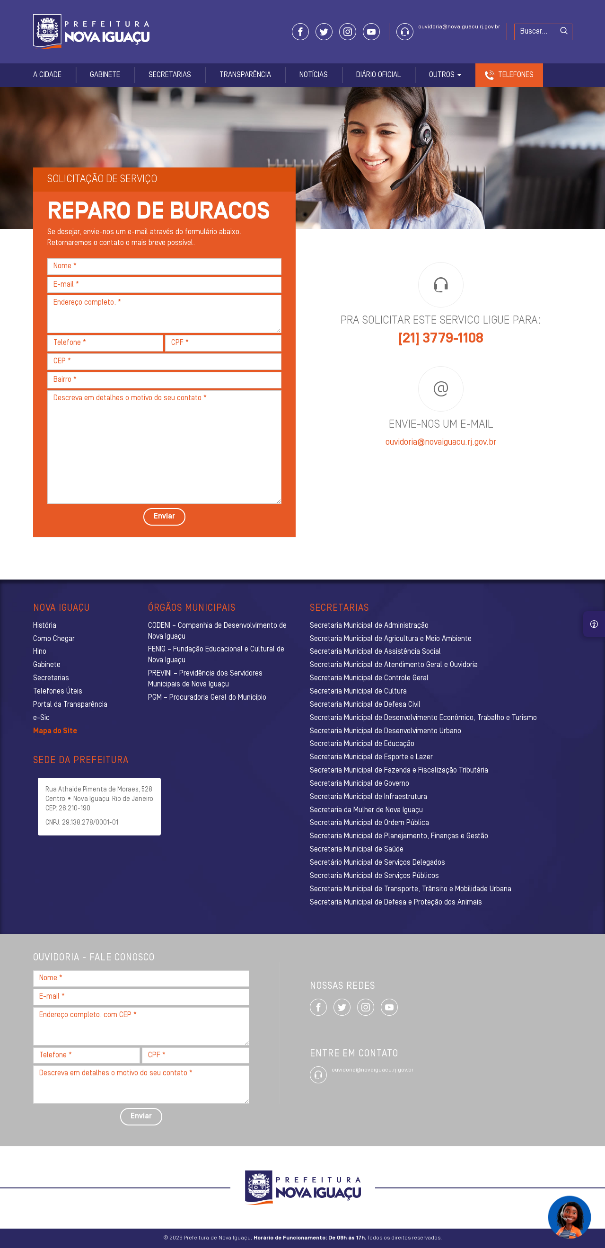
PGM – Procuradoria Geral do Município (207, 698)
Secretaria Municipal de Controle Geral (369, 678)
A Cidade (47, 75)
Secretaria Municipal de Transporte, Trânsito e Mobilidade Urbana (410, 889)
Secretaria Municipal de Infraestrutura (368, 797)
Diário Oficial (378, 75)
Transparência (245, 75)
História (44, 626)
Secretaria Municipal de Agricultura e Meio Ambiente (391, 639)
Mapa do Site (55, 731)
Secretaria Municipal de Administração (369, 626)
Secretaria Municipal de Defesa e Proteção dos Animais (396, 902)
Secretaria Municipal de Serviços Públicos (374, 876)
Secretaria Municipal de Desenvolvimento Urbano (385, 731)
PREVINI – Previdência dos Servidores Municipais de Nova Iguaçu (205, 679)
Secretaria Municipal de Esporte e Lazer (371, 757)
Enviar (164, 516)
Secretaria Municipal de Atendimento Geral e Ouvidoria (394, 665)
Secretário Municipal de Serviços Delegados (377, 863)
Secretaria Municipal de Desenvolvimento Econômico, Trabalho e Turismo (423, 718)
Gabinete (105, 75)
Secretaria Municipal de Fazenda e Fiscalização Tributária (399, 770)
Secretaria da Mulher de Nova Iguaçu (366, 810)
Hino (39, 652)
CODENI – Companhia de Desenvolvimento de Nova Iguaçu (217, 631)
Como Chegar (54, 639)
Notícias (313, 75)
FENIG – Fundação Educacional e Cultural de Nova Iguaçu (216, 655)
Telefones (516, 75)
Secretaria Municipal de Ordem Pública (369, 823)
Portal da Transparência (70, 705)
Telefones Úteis (57, 691)
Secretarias (170, 75)
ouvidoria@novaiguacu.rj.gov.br (459, 27)
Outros (445, 75)
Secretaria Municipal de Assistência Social (375, 652)
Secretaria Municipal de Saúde (356, 849)
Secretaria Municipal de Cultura (358, 691)
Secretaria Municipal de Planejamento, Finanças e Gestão (399, 836)
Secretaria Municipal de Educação (362, 744)
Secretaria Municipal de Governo (359, 784)
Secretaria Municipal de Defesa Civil (365, 705)
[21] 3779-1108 (441, 339)
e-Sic (41, 718)
